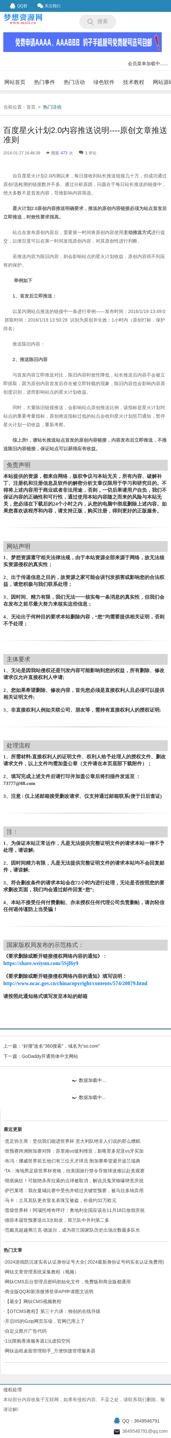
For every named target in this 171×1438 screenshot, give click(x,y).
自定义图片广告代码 (26, 1331)
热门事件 (44, 82)
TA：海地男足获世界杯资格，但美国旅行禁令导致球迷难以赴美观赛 (75, 1170)
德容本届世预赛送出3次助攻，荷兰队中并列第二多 (57, 1220)
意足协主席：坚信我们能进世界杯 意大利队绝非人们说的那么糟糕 (72, 1141)
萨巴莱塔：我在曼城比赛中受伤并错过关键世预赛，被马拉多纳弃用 (74, 1190)
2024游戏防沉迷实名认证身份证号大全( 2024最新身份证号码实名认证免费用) (84, 1262)
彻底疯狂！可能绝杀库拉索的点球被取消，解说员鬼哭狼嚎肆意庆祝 (74, 1180)
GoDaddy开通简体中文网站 (50, 1056)
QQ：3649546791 (141, 1421)
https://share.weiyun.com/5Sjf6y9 (40, 963)
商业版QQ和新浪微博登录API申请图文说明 (49, 1291)
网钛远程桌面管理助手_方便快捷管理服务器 (50, 1350)
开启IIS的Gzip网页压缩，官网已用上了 (45, 1321)
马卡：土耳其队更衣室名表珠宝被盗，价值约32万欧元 (61, 1200)
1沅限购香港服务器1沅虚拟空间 (37, 1341)
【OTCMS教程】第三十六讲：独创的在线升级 (52, 1311)
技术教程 (133, 82)
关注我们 (48, 5)
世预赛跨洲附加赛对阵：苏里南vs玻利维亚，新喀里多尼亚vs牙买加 (74, 1151)
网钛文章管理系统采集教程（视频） (42, 1271)
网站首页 (14, 82)
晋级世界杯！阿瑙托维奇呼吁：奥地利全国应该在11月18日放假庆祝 (75, 1210)
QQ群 (18, 6)
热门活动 (74, 82)
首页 (31, 107)
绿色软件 (104, 82)
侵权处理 (12, 1389)
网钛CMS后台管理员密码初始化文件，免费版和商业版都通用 (68, 1281)
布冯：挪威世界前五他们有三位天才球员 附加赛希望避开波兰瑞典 (72, 1160)
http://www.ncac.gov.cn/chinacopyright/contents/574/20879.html (75, 983)
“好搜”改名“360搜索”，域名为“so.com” (61, 1046)
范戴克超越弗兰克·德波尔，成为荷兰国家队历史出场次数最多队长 (72, 1230)
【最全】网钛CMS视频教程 (33, 1301)
